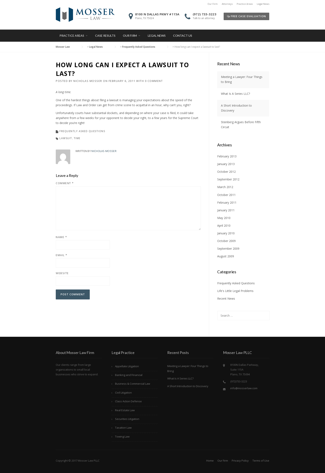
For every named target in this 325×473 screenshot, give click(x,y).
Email (61, 255)
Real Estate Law (125, 410)
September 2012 (228, 179)
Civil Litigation (123, 392)
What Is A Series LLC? (235, 94)
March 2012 (225, 187)
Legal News (263, 3)
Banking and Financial (128, 375)
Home (210, 460)
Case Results (105, 35)
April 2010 (223, 225)
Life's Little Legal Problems (235, 291)
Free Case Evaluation (246, 16)
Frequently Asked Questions (82, 131)
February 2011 (226, 202)
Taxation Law (123, 427)
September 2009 (228, 248)
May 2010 (223, 218)
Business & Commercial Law (132, 383)
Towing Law (122, 436)
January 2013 (226, 164)
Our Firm (212, 3)
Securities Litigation (127, 419)
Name (61, 237)
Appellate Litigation (127, 366)
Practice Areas (245, 3)
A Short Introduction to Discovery (187, 386)
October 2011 (226, 195)
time (77, 138)
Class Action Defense (128, 401)
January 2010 (226, 233)
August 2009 (225, 256)
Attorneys (227, 3)
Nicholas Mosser (87, 81)
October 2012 (226, 172)
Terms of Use (260, 460)
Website (62, 273)
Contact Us (182, 35)
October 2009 (226, 241)
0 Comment (154, 81)
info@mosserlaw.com (243, 388)
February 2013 (226, 156)
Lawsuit (65, 138)
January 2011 (226, 210)
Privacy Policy (240, 460)
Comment (65, 183)
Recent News (226, 298)
